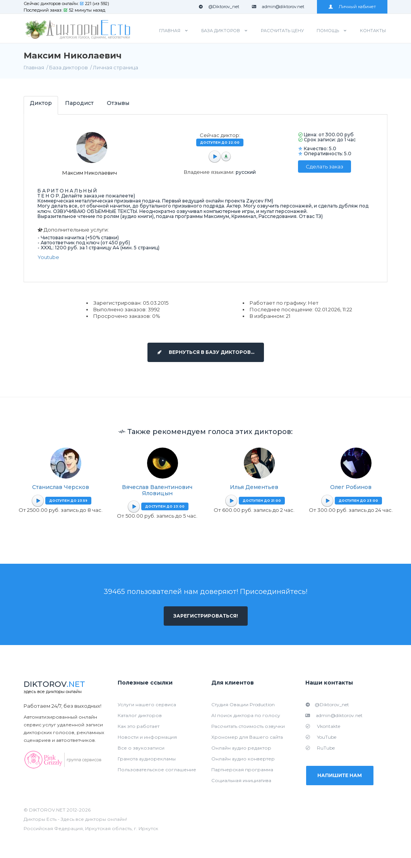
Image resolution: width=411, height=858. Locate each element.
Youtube (48, 257)
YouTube (320, 737)
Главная (169, 30)
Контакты (373, 30)
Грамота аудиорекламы (147, 759)
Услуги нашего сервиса (147, 704)
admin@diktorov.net (278, 6)
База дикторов (220, 30)
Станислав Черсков (60, 487)
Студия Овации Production (243, 704)
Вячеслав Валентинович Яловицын (157, 490)
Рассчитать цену (282, 30)
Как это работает (138, 726)
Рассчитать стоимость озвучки (248, 726)
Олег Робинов (351, 487)
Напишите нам (340, 775)
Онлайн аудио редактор (241, 748)
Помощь (328, 30)
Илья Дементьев (254, 487)
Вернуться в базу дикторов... (205, 352)
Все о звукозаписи (141, 748)
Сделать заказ (324, 166)
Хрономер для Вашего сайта (247, 737)
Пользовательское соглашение (157, 769)
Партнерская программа (242, 769)
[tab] (41, 105)
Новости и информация (147, 737)
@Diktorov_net (219, 6)
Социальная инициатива (241, 780)
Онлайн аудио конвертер (243, 759)
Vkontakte (322, 726)
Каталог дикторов (140, 715)
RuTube (320, 748)
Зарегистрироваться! (205, 616)
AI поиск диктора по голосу (245, 715)
